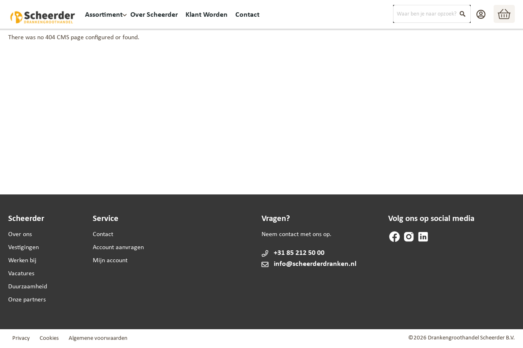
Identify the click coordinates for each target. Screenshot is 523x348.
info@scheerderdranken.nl (308, 264)
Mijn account (110, 260)
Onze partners (27, 300)
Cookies (49, 338)
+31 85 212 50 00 (299, 253)
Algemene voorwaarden (98, 338)
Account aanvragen (118, 247)
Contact (103, 234)
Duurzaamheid (27, 286)
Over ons (20, 234)
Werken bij (22, 260)
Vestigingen (23, 247)
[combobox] (432, 14)
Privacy (21, 338)
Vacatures (21, 273)
